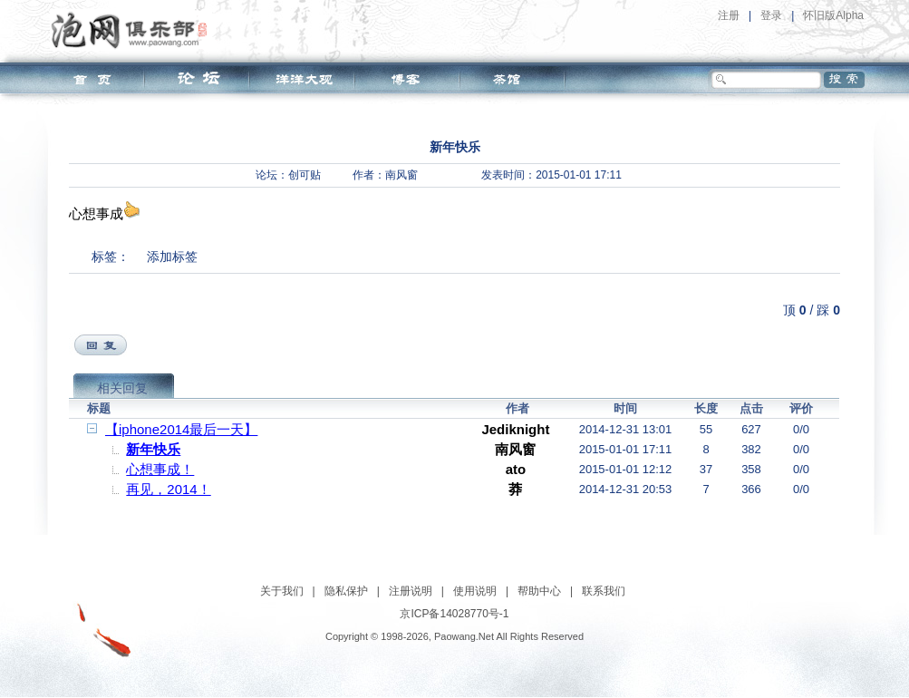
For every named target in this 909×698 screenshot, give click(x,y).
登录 (771, 15)
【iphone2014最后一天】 (181, 429)
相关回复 (122, 388)
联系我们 (603, 591)
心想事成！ (160, 469)
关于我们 (282, 591)
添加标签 (172, 256)
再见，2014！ (168, 489)
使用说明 (475, 591)
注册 (729, 15)
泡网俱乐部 (134, 30)
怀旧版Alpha (833, 15)
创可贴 (304, 175)
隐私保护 (346, 591)
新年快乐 (153, 449)
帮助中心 (539, 591)
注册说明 (410, 591)
